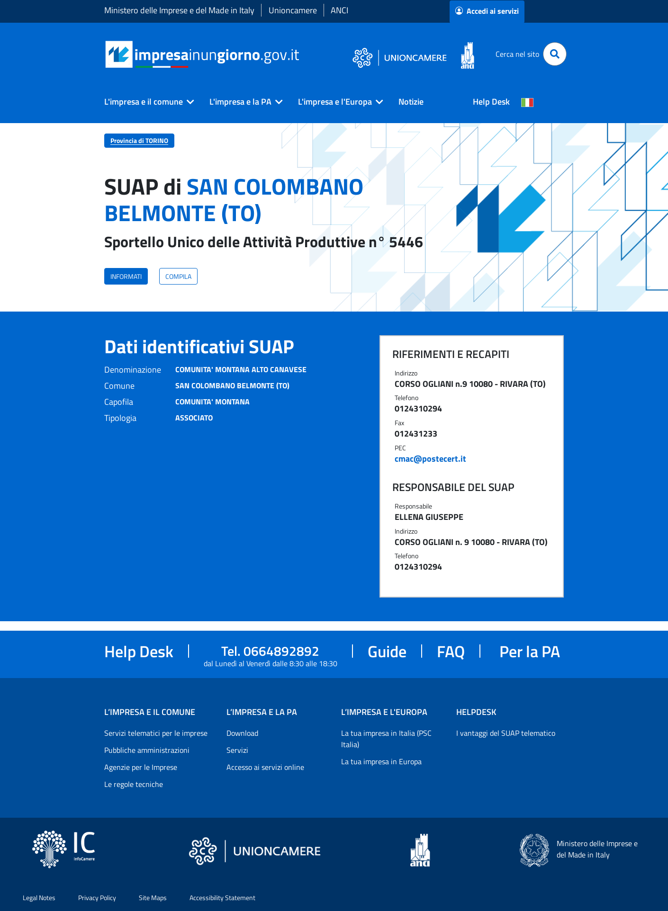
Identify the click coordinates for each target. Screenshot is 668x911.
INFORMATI (126, 276)
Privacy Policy (97, 897)
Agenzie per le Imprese (140, 767)
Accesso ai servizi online (265, 767)
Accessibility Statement (222, 897)
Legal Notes (39, 897)
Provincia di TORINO (139, 140)
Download (242, 733)
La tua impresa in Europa (381, 761)
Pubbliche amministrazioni (147, 750)
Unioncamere (293, 10)
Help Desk (491, 101)
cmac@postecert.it (430, 458)
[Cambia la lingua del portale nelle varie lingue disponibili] (527, 102)
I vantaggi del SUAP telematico (505, 733)
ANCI (339, 10)
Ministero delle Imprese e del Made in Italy (179, 10)
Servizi (237, 750)
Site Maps (153, 897)
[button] (145, 101)
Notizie (411, 101)
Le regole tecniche (133, 784)
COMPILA (178, 276)
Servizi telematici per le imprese (156, 733)
